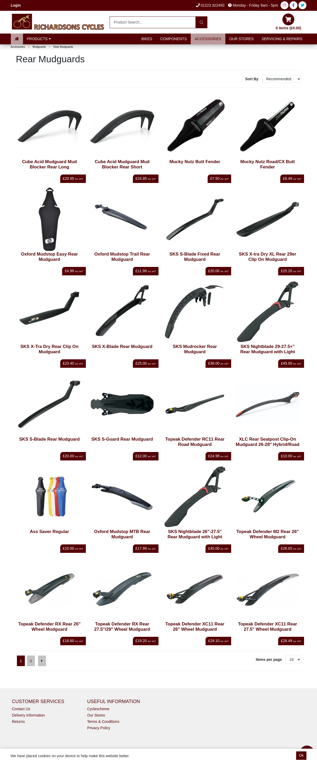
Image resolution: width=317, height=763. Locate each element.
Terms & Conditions (103, 721)
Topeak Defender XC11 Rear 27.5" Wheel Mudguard (267, 626)
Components (173, 39)
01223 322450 (210, 5)
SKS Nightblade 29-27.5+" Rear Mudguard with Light (267, 349)
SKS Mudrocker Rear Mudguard (195, 349)
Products (39, 39)
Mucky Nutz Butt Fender (195, 161)
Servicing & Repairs (282, 39)
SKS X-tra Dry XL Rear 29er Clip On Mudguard (267, 257)
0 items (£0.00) (288, 21)
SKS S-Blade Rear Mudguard (49, 439)
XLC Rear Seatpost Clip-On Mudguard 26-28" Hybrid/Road (267, 442)
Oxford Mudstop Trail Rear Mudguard (122, 257)
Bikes (146, 39)
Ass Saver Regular (49, 531)
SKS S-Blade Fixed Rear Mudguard (195, 257)
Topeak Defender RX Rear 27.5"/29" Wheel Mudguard (122, 626)
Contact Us (21, 709)
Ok (301, 755)
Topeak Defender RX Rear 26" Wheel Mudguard (49, 626)
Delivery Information (28, 715)
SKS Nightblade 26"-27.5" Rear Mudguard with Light (194, 534)
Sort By (252, 79)
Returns (18, 721)
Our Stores (241, 39)
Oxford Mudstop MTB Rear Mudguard (122, 534)
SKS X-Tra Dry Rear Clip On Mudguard (49, 349)
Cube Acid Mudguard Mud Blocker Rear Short (122, 164)
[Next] (42, 661)
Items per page (269, 659)
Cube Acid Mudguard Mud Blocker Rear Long (49, 164)
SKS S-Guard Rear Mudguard (122, 439)
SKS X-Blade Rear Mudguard (122, 346)
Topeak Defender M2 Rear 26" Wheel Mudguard (267, 534)
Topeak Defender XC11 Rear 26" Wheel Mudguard (195, 626)
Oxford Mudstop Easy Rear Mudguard (49, 257)
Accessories (208, 39)
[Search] (201, 22)
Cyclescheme (98, 709)
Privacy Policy (98, 728)
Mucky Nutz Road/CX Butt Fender (267, 164)
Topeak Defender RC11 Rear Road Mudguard (194, 442)
